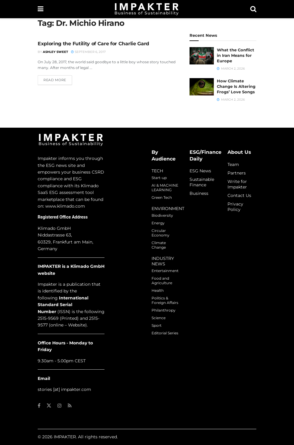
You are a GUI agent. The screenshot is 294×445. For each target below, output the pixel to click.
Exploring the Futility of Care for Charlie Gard (93, 44)
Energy (158, 223)
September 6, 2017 (88, 52)
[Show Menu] (40, 9)
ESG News (200, 171)
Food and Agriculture (162, 280)
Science (159, 318)
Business (199, 193)
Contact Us (239, 195)
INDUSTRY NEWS (163, 261)
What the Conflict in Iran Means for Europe (235, 55)
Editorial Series (165, 333)
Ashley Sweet (55, 52)
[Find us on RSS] (70, 405)
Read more (57, 79)
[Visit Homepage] (147, 9)
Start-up (159, 177)
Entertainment (165, 270)
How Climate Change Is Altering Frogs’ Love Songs (236, 86)
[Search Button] (253, 9)
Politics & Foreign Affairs (165, 300)
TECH (157, 171)
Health (158, 290)
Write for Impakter (237, 184)
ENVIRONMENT (168, 208)
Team (233, 164)
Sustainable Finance (202, 182)
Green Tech (162, 197)
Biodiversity (162, 215)
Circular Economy (160, 232)
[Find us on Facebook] (39, 405)
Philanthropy (164, 310)
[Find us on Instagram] (59, 405)
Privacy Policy (235, 206)
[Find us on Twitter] (48, 405)
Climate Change (159, 245)
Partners (236, 173)
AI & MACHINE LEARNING (165, 187)
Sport (157, 325)
